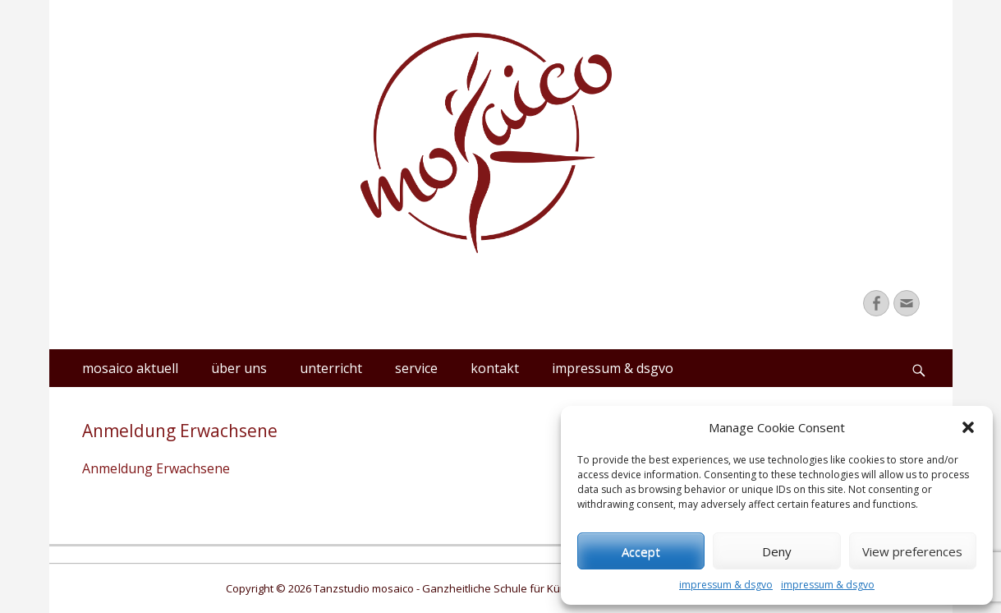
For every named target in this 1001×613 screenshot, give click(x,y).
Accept (641, 551)
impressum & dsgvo (726, 585)
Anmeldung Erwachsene (156, 468)
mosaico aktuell (130, 368)
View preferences (912, 551)
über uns (239, 368)
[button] (968, 427)
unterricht (331, 368)
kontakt (495, 368)
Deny (777, 551)
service (416, 368)
